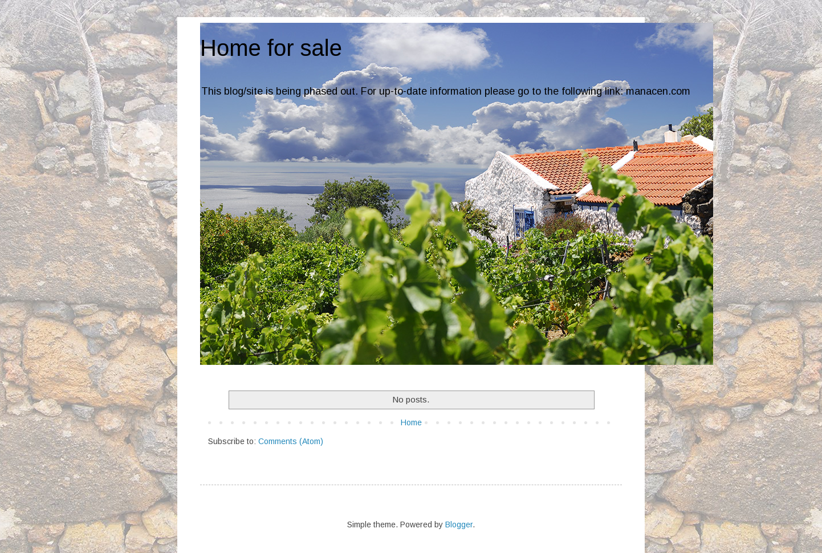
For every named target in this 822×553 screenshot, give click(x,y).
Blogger (459, 524)
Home (411, 422)
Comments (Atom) (290, 441)
